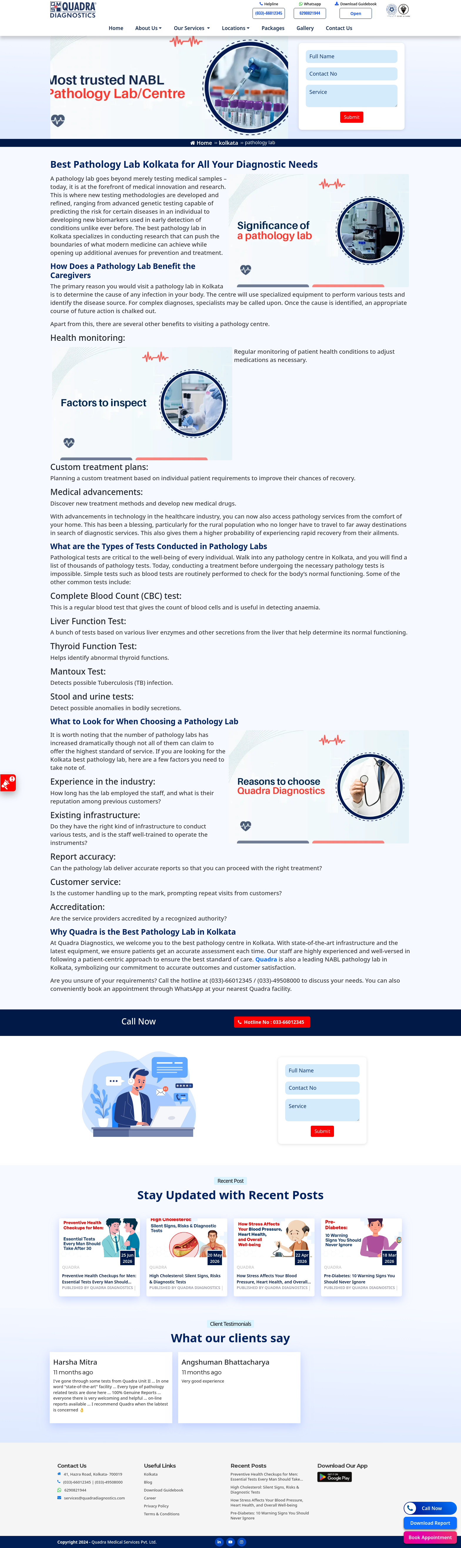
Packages (273, 28)
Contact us (339, 28)
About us (146, 28)
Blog (148, 1482)
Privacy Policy (156, 1506)
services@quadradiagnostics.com (94, 1498)
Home (117, 27)
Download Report (430, 1523)
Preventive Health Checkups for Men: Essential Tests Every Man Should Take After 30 (99, 1279)
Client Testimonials (230, 1323)
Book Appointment (430, 1537)
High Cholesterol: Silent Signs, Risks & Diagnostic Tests (185, 1279)
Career (150, 1498)
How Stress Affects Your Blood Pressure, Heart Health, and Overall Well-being (272, 1279)
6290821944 (75, 1490)
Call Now (423, 1508)
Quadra (70, 1267)
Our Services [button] (190, 28)
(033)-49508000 (109, 1482)
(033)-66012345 (77, 1482)
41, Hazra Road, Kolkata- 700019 (93, 1474)
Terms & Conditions (162, 1514)
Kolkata (151, 1474)
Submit (352, 117)
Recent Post (230, 1180)
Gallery (305, 28)
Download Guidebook (163, 1490)
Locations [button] (233, 28)
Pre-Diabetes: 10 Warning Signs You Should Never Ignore (359, 1279)
